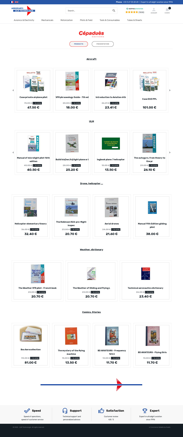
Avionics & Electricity (24, 20)
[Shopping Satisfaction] (134, 9)
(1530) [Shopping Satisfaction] (141, 12)
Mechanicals (47, 20)
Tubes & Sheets (134, 20)
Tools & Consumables (110, 20)
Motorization (67, 20)
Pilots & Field (86, 20)
